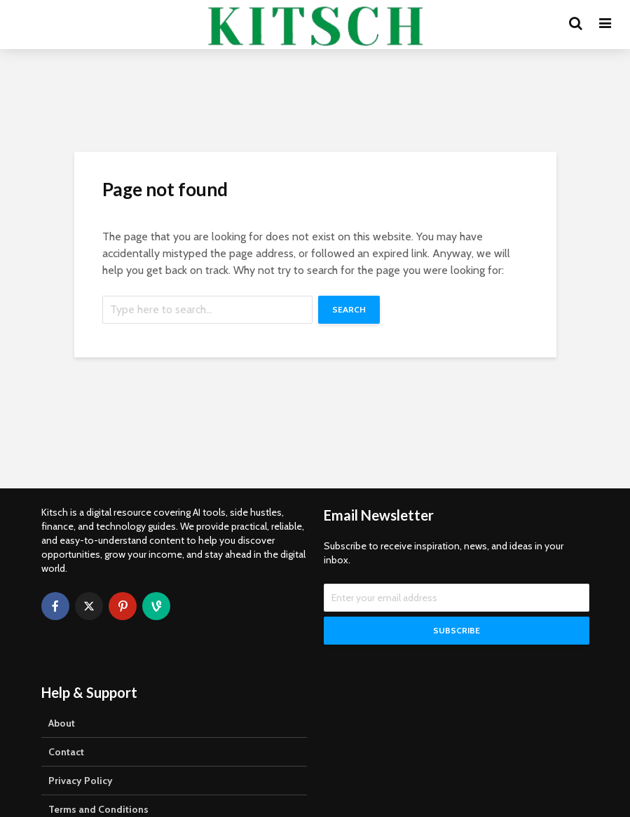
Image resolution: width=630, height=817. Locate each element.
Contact (66, 752)
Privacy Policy (80, 780)
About (61, 723)
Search (349, 309)
